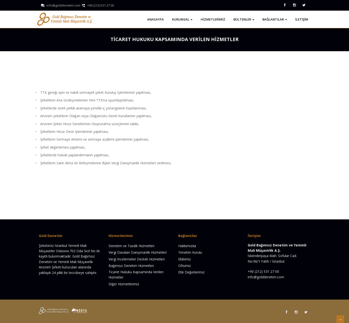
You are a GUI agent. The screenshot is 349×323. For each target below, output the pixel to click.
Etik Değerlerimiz (191, 272)
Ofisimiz (184, 265)
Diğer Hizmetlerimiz (124, 284)
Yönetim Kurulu (190, 252)
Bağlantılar (274, 19)
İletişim (301, 19)
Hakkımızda (187, 246)
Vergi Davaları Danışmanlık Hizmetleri (138, 252)
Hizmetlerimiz (213, 19)
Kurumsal (182, 19)
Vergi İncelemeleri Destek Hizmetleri (137, 259)
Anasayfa (155, 19)
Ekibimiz (184, 259)
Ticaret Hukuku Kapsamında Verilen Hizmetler (136, 275)
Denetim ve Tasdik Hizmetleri (131, 246)
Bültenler (243, 19)
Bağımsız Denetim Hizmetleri (131, 265)
